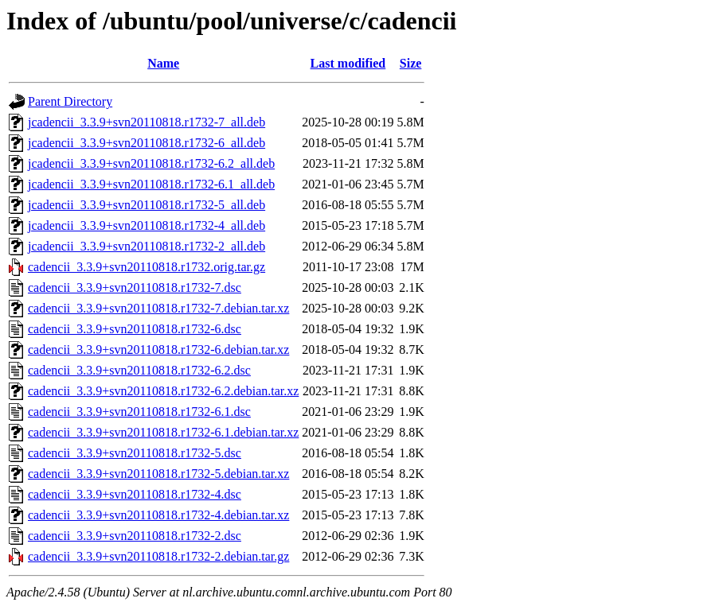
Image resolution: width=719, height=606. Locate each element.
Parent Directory (70, 101)
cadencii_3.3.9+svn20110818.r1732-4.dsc (134, 494)
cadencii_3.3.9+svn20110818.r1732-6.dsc (134, 329)
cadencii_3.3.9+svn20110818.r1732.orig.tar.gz (146, 267)
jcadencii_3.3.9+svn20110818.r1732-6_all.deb (146, 143)
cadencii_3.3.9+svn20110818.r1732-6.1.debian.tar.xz (163, 432)
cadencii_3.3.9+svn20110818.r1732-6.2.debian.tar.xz (163, 391)
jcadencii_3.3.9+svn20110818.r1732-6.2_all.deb (151, 163)
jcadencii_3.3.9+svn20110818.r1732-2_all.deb (146, 246)
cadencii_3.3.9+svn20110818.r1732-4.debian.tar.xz (158, 515)
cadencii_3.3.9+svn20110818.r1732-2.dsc (134, 535)
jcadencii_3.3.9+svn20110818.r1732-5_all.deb (146, 205)
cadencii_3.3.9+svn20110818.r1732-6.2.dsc (139, 370)
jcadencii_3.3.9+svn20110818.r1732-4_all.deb (146, 225)
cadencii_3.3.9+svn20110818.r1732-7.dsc (134, 287)
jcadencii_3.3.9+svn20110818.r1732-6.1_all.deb (151, 184)
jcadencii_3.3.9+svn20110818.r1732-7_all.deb (146, 122)
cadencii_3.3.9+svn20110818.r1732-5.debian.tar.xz (158, 473)
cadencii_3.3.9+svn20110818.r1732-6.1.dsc (139, 411)
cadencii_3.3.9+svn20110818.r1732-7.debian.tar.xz (158, 308)
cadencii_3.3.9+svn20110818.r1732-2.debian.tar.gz (158, 556)
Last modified (348, 63)
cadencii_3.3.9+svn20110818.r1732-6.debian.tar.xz (158, 349)
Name (163, 63)
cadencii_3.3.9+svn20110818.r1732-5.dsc (134, 453)
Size (411, 63)
